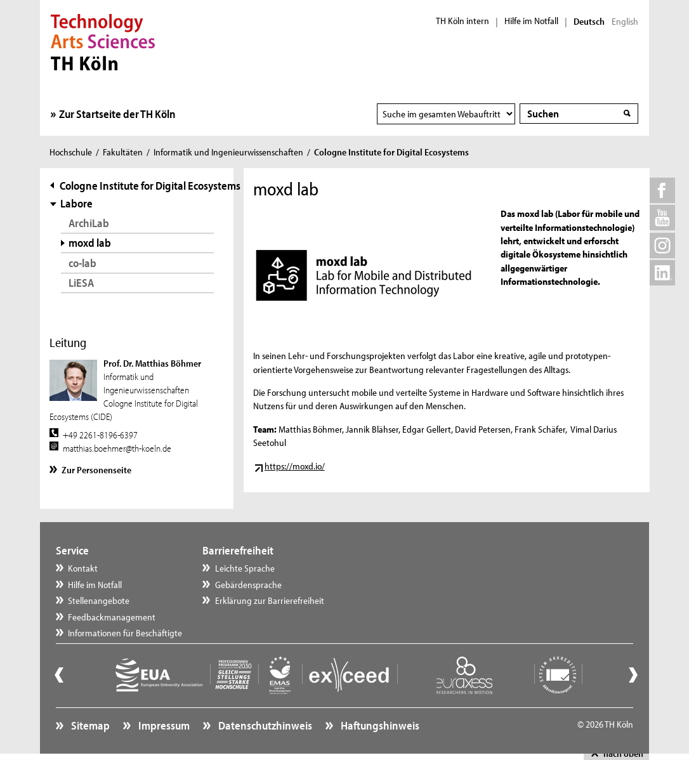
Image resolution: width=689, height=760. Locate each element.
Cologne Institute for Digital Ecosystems (150, 185)
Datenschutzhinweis (264, 725)
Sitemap (89, 725)
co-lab (82, 263)
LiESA (81, 282)
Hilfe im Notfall (531, 20)
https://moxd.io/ (295, 466)
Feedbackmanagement (111, 617)
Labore (76, 203)
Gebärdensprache (248, 585)
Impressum (163, 725)
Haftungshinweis (379, 725)
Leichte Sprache (245, 568)
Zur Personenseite (96, 470)
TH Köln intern (462, 20)
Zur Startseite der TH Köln (117, 114)
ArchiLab (89, 223)
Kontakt (83, 568)
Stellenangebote (98, 600)
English (625, 21)
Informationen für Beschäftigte (125, 633)
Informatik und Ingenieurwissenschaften (228, 152)
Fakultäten (123, 152)
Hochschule (70, 152)
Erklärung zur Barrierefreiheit (269, 600)
